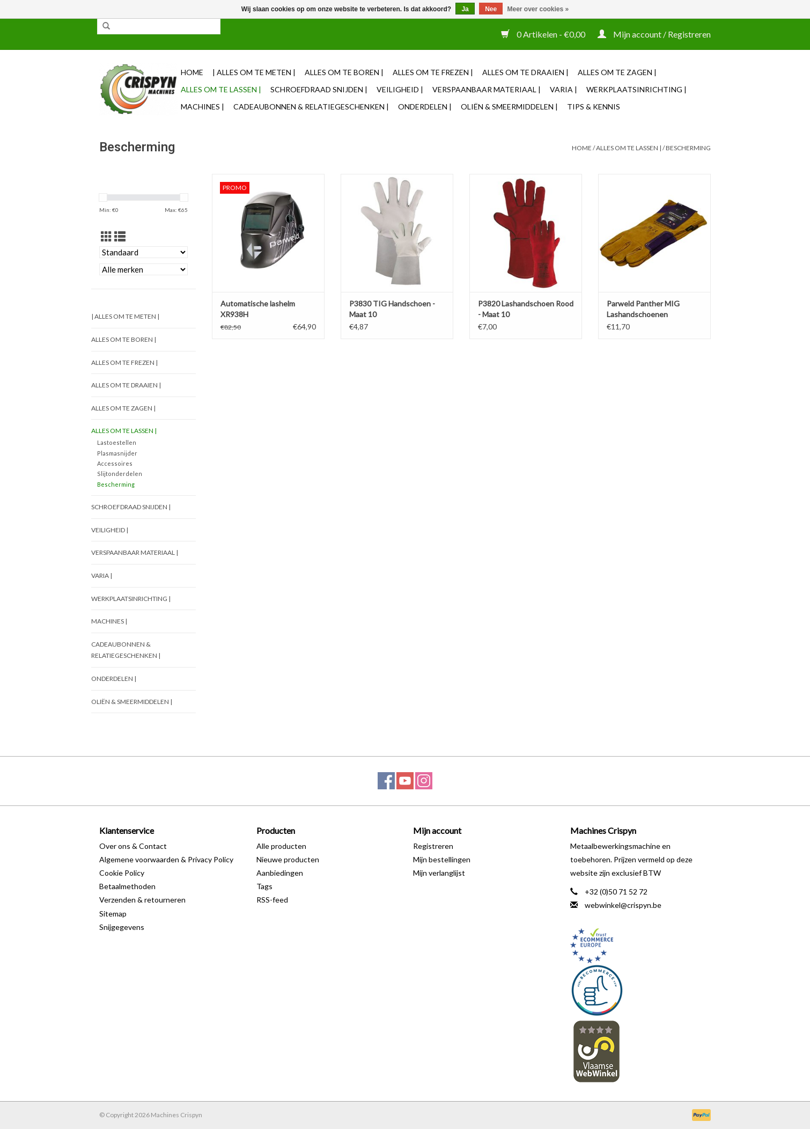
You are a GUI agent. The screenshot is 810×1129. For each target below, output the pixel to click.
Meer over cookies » (538, 9)
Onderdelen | (425, 106)
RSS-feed (272, 899)
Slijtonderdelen (119, 473)
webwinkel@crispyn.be (623, 905)
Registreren (433, 846)
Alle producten (281, 846)
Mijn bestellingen (441, 859)
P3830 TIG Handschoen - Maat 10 (392, 309)
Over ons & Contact (133, 846)
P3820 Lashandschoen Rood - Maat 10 (525, 309)
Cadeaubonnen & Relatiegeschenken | (311, 106)
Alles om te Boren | (344, 72)
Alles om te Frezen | (433, 72)
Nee (491, 9)
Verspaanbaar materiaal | (486, 89)
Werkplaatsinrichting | (636, 89)
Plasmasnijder (117, 453)
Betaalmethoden (127, 886)
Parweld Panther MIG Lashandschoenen (643, 309)
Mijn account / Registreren (654, 34)
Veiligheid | (400, 89)
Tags (264, 886)
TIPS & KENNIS (593, 106)
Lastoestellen (116, 442)
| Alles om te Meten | (254, 72)
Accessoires (114, 463)
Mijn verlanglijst (439, 872)
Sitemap (113, 913)
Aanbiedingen (279, 872)
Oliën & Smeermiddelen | (509, 106)
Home (192, 72)
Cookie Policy (121, 872)
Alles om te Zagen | (617, 72)
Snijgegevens (121, 927)
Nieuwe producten (287, 859)
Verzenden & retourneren (142, 899)
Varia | (563, 89)
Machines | (202, 106)
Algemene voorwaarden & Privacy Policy (166, 859)
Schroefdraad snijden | (318, 89)
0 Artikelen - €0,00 (544, 34)
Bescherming (688, 148)
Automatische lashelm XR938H (257, 309)
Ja (464, 9)
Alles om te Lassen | (221, 89)
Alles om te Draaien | (525, 72)
